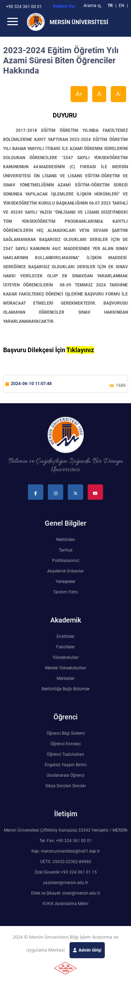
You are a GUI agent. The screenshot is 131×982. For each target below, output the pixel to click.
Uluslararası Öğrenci (65, 775)
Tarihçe (65, 550)
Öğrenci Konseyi (65, 743)
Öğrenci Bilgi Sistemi (65, 733)
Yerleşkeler (65, 581)
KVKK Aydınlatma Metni (65, 903)
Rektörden (65, 539)
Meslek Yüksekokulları (65, 668)
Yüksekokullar (65, 657)
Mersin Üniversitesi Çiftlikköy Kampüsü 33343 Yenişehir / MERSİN (66, 830)
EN (122, 5)
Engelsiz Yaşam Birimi (66, 764)
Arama (93, 6)
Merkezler (65, 678)
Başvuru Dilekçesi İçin (34, 350)
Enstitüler (65, 636)
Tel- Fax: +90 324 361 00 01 (65, 840)
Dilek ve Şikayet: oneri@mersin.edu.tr (65, 893)
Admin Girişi (90, 950)
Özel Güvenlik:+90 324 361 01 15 (66, 872)
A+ (79, 94)
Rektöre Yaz (64, 6)
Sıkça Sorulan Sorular (65, 785)
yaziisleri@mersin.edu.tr (65, 882)
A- (118, 94)
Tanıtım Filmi (65, 592)
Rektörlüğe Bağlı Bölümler (66, 688)
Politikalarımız (65, 560)
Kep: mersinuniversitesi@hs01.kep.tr (65, 851)
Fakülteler (65, 647)
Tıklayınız (80, 350)
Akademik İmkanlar (65, 571)
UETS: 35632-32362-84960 (65, 861)
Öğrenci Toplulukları (65, 754)
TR (110, 5)
